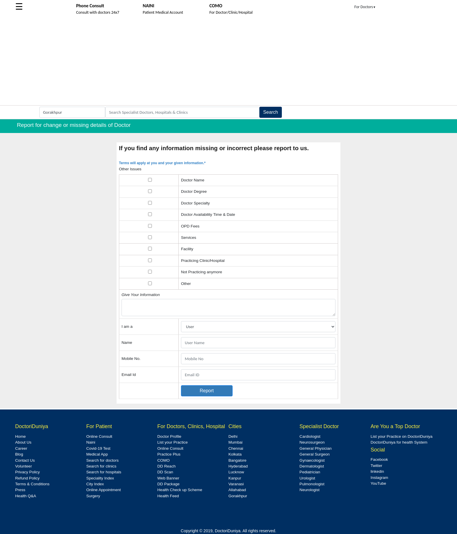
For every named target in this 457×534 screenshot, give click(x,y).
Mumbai (235, 442)
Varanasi (236, 484)
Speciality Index (100, 478)
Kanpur (234, 478)
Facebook (379, 459)
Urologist (307, 478)
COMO (163, 460)
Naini (90, 442)
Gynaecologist (312, 460)
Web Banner (168, 478)
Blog (19, 454)
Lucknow (236, 472)
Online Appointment (103, 490)
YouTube (378, 483)
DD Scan (165, 472)
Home (20, 436)
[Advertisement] (228, 61)
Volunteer (23, 466)
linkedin (377, 471)
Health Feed (168, 496)
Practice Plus (168, 454)
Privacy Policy (27, 472)
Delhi (233, 436)
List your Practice (172, 442)
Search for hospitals (103, 472)
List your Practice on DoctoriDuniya (401, 436)
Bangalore (237, 460)
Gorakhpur (237, 496)
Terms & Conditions (32, 484)
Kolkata (235, 454)
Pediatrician (310, 472)
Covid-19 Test (98, 448)
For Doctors (365, 6)
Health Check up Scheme (179, 490)
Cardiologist (310, 436)
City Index (95, 484)
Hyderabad (238, 466)
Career (21, 448)
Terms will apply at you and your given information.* (162, 163)
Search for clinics (101, 466)
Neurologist (310, 490)
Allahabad (237, 490)
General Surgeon (315, 454)
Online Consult (99, 436)
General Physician (316, 448)
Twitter (376, 465)
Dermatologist (312, 466)
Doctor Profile (169, 436)
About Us (23, 442)
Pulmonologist (312, 484)
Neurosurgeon (312, 442)
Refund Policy (27, 478)
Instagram (379, 477)
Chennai (235, 448)
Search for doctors (102, 460)
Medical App (97, 454)
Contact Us (25, 460)
